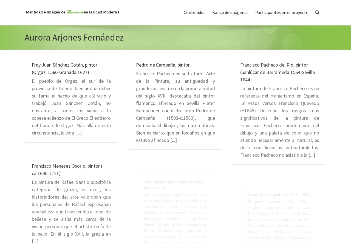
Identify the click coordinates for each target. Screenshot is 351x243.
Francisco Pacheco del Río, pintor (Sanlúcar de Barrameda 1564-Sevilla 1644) (277, 72)
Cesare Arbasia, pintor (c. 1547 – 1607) (279, 210)
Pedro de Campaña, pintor (163, 65)
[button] (317, 12)
